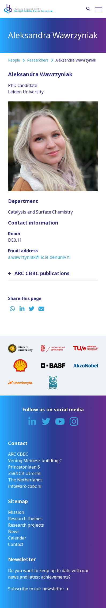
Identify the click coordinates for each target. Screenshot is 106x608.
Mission (16, 512)
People (14, 60)
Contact (15, 544)
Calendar (17, 538)
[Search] (88, 9)
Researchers (38, 60)
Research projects (26, 525)
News (14, 531)
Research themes (25, 519)
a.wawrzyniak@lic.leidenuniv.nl (39, 257)
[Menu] (98, 9)
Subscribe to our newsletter (36, 589)
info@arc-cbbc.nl (24, 486)
